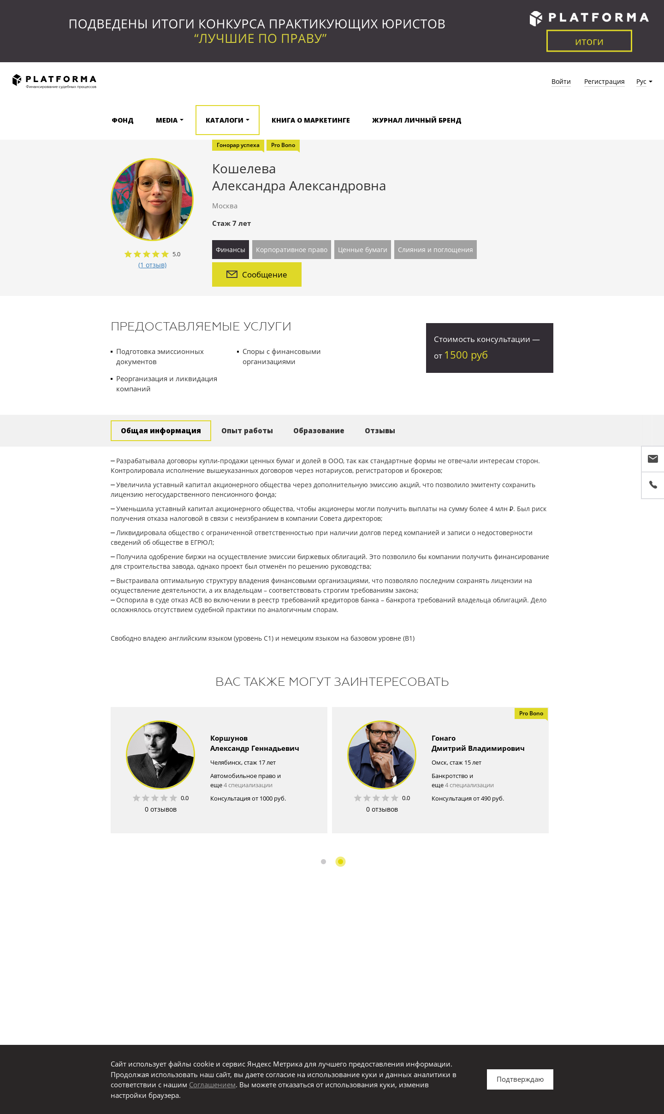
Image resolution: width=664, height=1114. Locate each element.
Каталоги (224, 120)
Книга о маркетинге (311, 120)
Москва (224, 205)
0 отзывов (161, 809)
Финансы (230, 249)
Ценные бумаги (362, 249)
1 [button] (323, 861)
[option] (219, 770)
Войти (561, 81)
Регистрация (604, 81)
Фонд (123, 120)
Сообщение (256, 274)
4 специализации (248, 785)
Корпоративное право (291, 249)
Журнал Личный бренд (417, 120)
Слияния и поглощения (435, 249)
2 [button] (340, 861)
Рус (641, 81)
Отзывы (380, 430)
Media (167, 120)
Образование (318, 430)
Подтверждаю (520, 1079)
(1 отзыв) (152, 264)
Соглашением (212, 1084)
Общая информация (161, 430)
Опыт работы (247, 430)
